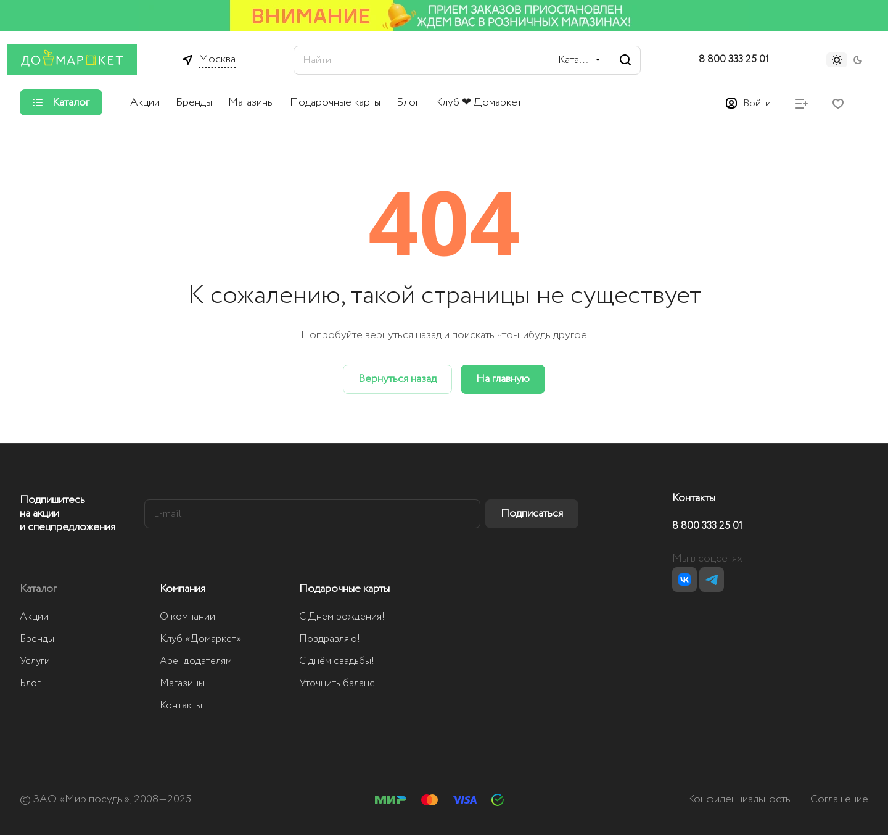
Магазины (182, 683)
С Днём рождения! (342, 617)
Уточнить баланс (337, 683)
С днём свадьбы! (336, 661)
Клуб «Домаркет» (201, 639)
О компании (187, 617)
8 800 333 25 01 (734, 60)
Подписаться (532, 513)
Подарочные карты (344, 589)
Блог (30, 683)
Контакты (181, 705)
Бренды (37, 639)
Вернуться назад (397, 379)
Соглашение (839, 799)
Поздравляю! (329, 639)
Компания (182, 589)
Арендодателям (196, 661)
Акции (34, 617)
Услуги (35, 661)
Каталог (38, 589)
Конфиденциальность (739, 799)
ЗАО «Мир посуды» (81, 799)
